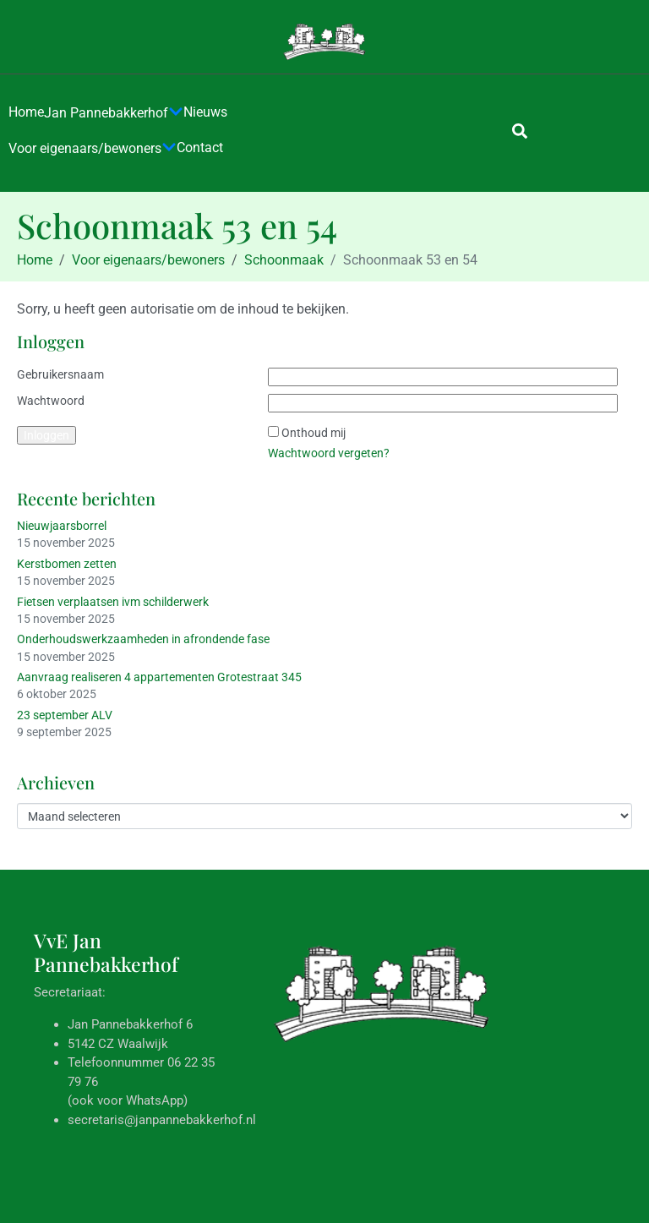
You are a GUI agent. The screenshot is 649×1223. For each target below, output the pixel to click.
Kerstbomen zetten (67, 564)
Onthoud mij (313, 433)
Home (26, 112)
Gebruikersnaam (60, 374)
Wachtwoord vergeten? (329, 453)
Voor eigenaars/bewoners (92, 148)
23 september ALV (64, 715)
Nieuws (205, 112)
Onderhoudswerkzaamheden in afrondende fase (143, 639)
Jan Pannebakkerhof (113, 113)
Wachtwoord (51, 400)
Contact (200, 147)
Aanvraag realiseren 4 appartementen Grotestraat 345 (159, 677)
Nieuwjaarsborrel (61, 525)
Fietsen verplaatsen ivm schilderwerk (113, 602)
